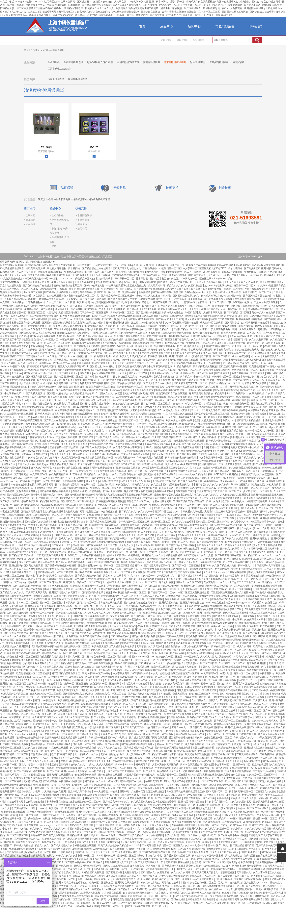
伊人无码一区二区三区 (139, 778)
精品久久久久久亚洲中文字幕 (212, 386)
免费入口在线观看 (115, 687)
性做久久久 (259, 744)
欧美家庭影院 (195, 299)
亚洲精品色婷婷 (225, 784)
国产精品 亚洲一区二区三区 (69, 376)
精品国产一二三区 (248, 680)
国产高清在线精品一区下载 (65, 788)
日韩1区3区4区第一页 (80, 660)
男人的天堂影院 (234, 855)
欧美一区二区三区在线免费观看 (165, 798)
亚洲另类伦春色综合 (58, 393)
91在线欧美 (71, 555)
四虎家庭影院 (86, 437)
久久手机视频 (70, 403)
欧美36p (126, 656)
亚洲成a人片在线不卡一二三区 (142, 363)
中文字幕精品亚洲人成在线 (177, 413)
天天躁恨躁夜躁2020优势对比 (121, 676)
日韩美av (205, 666)
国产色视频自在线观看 (110, 774)
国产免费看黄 (232, 542)
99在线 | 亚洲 (139, 349)
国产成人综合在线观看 (190, 481)
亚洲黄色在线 (264, 747)
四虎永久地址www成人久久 (173, 309)
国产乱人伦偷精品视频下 (40, 811)
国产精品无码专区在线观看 (70, 562)
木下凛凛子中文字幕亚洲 (267, 565)
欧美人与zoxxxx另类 (15, 616)
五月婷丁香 (178, 781)
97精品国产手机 (229, 660)
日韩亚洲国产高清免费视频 (116, 349)
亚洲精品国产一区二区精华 (38, 309)
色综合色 (164, 673)
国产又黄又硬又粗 (35, 393)
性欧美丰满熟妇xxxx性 (90, 565)
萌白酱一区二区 (138, 552)
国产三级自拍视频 (225, 741)
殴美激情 (28, 339)
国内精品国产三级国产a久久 (202, 717)
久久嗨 (27, 757)
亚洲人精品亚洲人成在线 (63, 464)
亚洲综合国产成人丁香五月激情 (265, 835)
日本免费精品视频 (230, 575)
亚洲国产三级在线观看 (105, 332)
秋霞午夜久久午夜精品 (64, 818)
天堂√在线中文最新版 (103, 467)
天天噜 (34, 353)
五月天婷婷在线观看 (247, 754)
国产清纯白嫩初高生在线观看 (155, 852)
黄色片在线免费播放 (27, 491)
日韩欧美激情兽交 (122, 899)
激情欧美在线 (168, 434)
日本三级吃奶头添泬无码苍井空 (63, 326)
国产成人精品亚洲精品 (149, 633)
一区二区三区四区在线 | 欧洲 (215, 781)
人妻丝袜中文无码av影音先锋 (229, 511)
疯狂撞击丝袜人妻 (73, 653)
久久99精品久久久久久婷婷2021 (18, 450)
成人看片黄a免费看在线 (265, 602)
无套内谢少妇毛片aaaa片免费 (30, 832)
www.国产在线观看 (48, 683)
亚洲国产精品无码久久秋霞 (56, 322)
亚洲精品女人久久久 (153, 555)
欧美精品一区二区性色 (77, 720)
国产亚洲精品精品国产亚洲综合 (101, 653)
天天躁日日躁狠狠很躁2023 (167, 437)
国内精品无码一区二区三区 (133, 332)
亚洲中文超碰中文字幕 (24, 649)
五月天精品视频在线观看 (74, 737)
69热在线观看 (209, 707)
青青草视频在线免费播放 (267, 778)
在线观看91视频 (84, 572)
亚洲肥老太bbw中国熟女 (103, 366)
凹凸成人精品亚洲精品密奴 (99, 599)
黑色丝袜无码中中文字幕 (170, 636)
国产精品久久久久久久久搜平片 (198, 629)
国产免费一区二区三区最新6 (156, 403)
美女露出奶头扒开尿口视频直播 (40, 781)
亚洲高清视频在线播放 (128, 467)
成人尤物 (150, 535)
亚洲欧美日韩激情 (260, 538)
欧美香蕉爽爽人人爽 (113, 508)
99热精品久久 (275, 643)
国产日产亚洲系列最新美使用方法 (173, 747)
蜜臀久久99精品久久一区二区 (225, 383)
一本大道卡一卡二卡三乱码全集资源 (153, 423)
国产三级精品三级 (229, 434)
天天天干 (220, 515)
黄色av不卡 (65, 875)
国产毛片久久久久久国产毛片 (236, 801)
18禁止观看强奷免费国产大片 (20, 572)
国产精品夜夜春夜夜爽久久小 (178, 484)
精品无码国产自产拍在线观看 (172, 393)
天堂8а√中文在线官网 (115, 575)
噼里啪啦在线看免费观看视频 (267, 585)
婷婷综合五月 (171, 649)
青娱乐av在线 (129, 292)
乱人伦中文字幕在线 (196, 525)
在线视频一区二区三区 (113, 906)
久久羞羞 (156, 683)
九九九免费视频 (211, 821)
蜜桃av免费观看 (263, 326)
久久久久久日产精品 (18, 612)
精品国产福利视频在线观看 (130, 599)
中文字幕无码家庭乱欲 (160, 366)
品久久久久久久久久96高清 (73, 714)
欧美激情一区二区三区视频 (263, 400)
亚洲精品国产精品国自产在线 (90, 707)
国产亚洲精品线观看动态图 (121, 609)
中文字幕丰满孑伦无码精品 (64, 569)
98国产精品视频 (251, 821)
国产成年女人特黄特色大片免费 (61, 292)
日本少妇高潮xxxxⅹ (201, 336)
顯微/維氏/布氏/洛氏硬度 (100, 62)
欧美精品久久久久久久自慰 (91, 842)
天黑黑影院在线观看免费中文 (226, 592)
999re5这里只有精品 (25, 707)
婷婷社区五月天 (38, 633)
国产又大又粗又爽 (138, 373)
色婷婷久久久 (8, 464)
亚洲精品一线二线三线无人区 (106, 488)
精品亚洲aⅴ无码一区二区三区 (170, 477)
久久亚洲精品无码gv (228, 862)
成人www (255, 356)
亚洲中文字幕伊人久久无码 (68, 805)
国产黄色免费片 (277, 407)
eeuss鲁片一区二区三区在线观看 (220, 710)
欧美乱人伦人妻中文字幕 (207, 420)
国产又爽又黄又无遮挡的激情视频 (171, 838)
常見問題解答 (225, 26)
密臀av (247, 592)
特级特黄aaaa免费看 (33, 407)
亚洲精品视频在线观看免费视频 (261, 687)
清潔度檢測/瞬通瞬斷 (175, 62)
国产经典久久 (253, 471)
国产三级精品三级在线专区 (66, 673)
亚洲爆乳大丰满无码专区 (182, 302)
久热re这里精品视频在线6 (129, 444)
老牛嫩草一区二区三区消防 (74, 683)
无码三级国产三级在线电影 (124, 606)
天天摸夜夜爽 (259, 629)
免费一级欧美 (84, 879)
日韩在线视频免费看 (203, 747)
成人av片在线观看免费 (68, 390)
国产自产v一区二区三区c (256, 714)
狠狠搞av (178, 403)
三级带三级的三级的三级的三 (189, 501)
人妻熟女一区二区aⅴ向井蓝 (127, 612)
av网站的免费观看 (150, 430)
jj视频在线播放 (173, 646)
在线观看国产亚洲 (185, 491)
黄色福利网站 (230, 622)
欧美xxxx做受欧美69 (271, 575)
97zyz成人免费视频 (117, 808)
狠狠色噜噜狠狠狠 (213, 771)
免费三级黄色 (140, 548)
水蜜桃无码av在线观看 (252, 660)
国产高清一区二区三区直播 (186, 565)
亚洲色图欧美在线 (84, 282)
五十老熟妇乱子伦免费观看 (117, 342)
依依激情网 (67, 761)
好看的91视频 (166, 582)
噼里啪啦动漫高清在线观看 (85, 349)
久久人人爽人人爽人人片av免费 (241, 282)
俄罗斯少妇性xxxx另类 (243, 805)
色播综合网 (248, 542)
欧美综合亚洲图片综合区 (221, 417)
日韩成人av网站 (209, 295)
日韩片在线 (203, 805)
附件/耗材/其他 (198, 62)
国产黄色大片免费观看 (66, 636)
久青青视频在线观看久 (143, 538)
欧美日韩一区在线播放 (215, 467)
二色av (48, 346)
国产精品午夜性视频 (32, 589)
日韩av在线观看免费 (191, 764)
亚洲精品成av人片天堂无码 (65, 528)
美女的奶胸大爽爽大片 (99, 899)
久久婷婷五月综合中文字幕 (117, 582)
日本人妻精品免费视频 (49, 687)
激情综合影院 (119, 879)
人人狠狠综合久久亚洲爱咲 (234, 494)
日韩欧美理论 (68, 734)
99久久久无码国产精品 (77, 717)
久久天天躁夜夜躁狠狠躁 (48, 548)
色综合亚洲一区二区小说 (268, 892)
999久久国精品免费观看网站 (161, 447)
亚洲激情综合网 (110, 289)
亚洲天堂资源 (105, 595)
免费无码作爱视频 (163, 751)
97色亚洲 (99, 687)
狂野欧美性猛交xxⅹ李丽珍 (93, 400)
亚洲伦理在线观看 (204, 518)
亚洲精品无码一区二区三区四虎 (197, 373)
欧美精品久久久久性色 (96, 474)
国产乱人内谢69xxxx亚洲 (234, 825)
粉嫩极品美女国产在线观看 (28, 778)
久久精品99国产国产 (93, 326)
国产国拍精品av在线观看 (237, 558)
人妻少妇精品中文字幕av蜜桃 (237, 859)
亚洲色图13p (16, 565)
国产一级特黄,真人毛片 (189, 346)
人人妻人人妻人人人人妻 (97, 612)
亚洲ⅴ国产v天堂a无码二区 (213, 791)
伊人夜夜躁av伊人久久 (47, 440)
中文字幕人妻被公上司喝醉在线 (234, 629)
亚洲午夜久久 (51, 626)
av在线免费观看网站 (117, 285)
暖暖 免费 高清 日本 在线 (234, 316)
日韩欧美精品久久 (86, 410)
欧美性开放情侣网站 (219, 454)
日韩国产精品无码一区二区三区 (70, 535)
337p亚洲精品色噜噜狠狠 (44, 488)
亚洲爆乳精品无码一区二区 (164, 373)
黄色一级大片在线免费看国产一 (268, 312)
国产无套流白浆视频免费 (50, 555)
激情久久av (229, 420)
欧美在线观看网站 (214, 727)
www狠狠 (64, 518)
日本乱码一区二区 (178, 326)
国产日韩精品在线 (79, 828)
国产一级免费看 (66, 842)
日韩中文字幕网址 (61, 784)
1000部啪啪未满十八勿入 (144, 673)
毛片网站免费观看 (164, 491)
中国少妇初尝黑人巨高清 (124, 376)
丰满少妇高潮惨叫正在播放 (58, 589)
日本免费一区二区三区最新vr (88, 744)
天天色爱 (44, 369)
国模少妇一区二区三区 (96, 606)
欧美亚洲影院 (101, 572)
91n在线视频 (135, 757)
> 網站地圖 (29, 224)
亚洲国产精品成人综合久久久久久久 (162, 612)
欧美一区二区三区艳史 (124, 579)
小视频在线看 (278, 808)
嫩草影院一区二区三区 (118, 629)
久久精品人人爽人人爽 (152, 595)
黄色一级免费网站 (142, 811)
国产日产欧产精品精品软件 (216, 400)
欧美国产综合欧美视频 (150, 579)
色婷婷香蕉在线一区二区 (245, 369)
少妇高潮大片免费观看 (35, 663)
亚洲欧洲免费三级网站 (169, 660)
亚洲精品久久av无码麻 (91, 724)
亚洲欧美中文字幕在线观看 (21, 906)
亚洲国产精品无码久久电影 (214, 359)
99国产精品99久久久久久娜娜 (109, 848)
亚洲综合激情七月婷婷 (75, 639)
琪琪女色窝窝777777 (165, 902)
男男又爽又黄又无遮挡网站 (133, 639)
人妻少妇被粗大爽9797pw (196, 646)
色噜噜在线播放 (147, 299)
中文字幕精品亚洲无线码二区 (249, 380)
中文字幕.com (24, 403)
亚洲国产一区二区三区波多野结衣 (211, 902)
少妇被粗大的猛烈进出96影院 (261, 504)
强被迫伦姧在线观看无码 (59, 710)
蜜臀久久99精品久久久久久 (61, 855)
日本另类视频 (137, 865)
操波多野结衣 (196, 305)
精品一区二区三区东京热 (216, 504)
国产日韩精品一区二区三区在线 (261, 757)
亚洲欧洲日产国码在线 (141, 494)
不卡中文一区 (239, 346)
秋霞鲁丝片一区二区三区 (159, 339)
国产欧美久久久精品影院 (235, 538)
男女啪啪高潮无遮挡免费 (151, 788)
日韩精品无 (37, 680)
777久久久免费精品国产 (125, 852)
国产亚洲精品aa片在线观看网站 (136, 720)
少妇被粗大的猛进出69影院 (101, 700)
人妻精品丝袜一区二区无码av (182, 595)
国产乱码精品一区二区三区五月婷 (212, 413)
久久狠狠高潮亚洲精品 (161, 548)
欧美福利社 (147, 882)
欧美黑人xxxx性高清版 (233, 332)
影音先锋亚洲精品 (33, 626)
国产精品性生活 (45, 410)
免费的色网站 (77, 329)
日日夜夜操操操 (224, 879)
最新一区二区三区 (127, 855)
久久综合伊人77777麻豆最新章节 (249, 521)
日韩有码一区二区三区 (122, 312)
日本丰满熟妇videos (178, 336)
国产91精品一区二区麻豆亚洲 (176, 818)
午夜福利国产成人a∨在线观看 (185, 710)
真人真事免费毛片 (221, 329)
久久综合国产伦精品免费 (83, 747)
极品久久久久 (42, 845)
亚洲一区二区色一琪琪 (190, 504)
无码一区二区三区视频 (235, 612)
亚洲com (155, 795)
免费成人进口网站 (75, 511)
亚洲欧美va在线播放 (169, 629)
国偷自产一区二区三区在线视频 (240, 649)
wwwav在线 (99, 633)
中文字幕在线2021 (14, 393)
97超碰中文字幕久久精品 (135, 643)
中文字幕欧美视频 (65, 410)
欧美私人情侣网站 (175, 531)
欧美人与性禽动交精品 (80, 552)
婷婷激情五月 (261, 531)
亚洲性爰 (208, 764)
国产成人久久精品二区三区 (254, 703)
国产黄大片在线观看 (220, 289)
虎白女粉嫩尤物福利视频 (111, 542)
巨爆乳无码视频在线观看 (81, 703)
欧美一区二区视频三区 (101, 882)
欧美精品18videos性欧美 (250, 707)
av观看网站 (22, 724)
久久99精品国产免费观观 (91, 872)
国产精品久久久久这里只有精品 (58, 508)
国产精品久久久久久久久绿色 (41, 356)
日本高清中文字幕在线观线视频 (226, 525)
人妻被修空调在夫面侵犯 (143, 410)
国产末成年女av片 (220, 326)
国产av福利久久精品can (261, 727)
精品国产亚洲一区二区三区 (171, 774)
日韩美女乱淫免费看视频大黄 (20, 380)
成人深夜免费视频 (195, 744)
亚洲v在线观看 (48, 353)
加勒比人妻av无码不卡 (224, 808)
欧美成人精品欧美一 (156, 417)
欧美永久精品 (42, 528)
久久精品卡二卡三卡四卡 (36, 764)
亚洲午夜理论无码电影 (209, 612)
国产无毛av (80, 663)
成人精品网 (119, 477)
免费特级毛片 (131, 872)
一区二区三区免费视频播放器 (194, 592)
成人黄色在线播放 (54, 511)
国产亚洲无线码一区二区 (130, 386)
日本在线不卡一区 (236, 309)
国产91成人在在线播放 (56, 420)
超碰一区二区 (44, 821)
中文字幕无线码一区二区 (254, 548)
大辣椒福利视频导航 (73, 481)
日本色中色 (97, 741)
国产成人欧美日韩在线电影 (169, 687)
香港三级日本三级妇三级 (122, 464)
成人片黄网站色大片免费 (185, 380)
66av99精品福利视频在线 (201, 774)
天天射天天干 (206, 498)
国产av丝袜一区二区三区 (207, 538)
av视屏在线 (23, 676)
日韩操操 (175, 889)
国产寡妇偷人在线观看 (147, 761)
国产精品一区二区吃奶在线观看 (153, 886)
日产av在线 (25, 784)
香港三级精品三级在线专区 (94, 636)
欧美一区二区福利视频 (77, 741)
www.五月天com (86, 427)
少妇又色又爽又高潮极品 (202, 633)
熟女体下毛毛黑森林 (139, 666)
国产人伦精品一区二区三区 (105, 717)
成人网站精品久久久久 (131, 417)
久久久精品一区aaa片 (263, 562)
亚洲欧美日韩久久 (63, 346)
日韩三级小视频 (110, 319)
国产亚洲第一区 (114, 872)
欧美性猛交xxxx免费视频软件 (102, 511)
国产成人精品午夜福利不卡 (49, 413)
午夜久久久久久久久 (60, 454)
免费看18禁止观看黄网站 (69, 768)
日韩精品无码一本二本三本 (185, 886)
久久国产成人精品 (240, 585)
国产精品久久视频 (175, 342)
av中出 (166, 542)
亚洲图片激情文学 (172, 430)
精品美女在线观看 (110, 531)
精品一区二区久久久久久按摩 (155, 380)
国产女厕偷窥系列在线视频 (232, 835)
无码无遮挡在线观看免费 (59, 417)
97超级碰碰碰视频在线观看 (170, 390)
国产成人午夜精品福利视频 (58, 531)
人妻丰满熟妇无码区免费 (165, 764)
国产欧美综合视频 (232, 821)
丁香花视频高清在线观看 (157, 444)
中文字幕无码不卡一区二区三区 (216, 457)
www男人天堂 (203, 292)
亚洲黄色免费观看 (33, 565)
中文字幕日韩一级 (99, 690)
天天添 (29, 528)
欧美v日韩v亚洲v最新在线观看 (103, 562)
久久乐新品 (64, 342)
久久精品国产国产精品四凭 (190, 450)
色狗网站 (60, 477)
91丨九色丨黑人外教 (85, 710)
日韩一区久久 (245, 565)
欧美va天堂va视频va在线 (179, 420)
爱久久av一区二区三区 (145, 582)
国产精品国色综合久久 (172, 859)
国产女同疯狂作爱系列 (164, 454)
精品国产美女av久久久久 (237, 606)
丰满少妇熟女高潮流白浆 (59, 801)
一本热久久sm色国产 (82, 558)
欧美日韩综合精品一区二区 (128, 622)
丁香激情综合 (257, 373)
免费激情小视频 (148, 653)
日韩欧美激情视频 (81, 848)
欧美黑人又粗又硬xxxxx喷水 (122, 380)
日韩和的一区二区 (169, 552)
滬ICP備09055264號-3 (250, 256)
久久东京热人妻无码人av (265, 720)
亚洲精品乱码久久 (136, 440)
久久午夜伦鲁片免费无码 (78, 633)
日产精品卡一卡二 (61, 545)
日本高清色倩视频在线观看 (192, 680)
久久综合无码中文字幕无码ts (128, 447)
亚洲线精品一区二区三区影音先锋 (37, 332)
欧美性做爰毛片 (177, 717)
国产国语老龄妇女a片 (253, 639)
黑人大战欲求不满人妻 (210, 312)
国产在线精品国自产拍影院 (191, 454)
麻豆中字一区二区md (245, 285)
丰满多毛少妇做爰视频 (77, 643)
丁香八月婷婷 (61, 329)
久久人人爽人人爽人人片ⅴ (156, 825)
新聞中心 (194, 26)
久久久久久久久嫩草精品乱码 (212, 579)
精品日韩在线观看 (50, 501)
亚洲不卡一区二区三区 (173, 761)
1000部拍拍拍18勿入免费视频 (181, 471)
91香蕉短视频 (262, 859)
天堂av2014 (147, 525)
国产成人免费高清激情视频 (132, 798)
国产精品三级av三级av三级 (38, 373)
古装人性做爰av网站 (140, 879)
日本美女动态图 (92, 768)
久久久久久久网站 (181, 872)
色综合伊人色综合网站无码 (21, 687)
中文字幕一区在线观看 (119, 811)
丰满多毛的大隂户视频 (19, 515)
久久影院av (237, 828)
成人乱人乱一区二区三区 (138, 508)
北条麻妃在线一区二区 (210, 751)
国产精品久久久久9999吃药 (133, 889)
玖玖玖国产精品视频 (234, 751)
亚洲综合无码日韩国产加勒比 (201, 531)
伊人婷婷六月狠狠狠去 (114, 555)
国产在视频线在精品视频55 (221, 869)
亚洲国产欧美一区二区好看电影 (78, 501)
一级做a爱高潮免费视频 (58, 680)
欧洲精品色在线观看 (225, 724)
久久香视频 (205, 396)
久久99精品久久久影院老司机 (268, 353)
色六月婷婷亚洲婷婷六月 (89, 339)
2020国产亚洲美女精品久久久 (133, 835)
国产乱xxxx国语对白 (45, 700)
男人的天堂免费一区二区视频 (158, 734)
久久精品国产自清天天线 (76, 838)
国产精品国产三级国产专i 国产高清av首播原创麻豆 (65, 862)
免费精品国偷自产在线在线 (230, 774)
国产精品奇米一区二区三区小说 (103, 656)
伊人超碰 (256, 875)
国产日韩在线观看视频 (271, 680)
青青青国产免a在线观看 (100, 622)
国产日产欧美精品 (131, 734)
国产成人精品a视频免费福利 (75, 316)
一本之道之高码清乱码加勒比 (239, 889)
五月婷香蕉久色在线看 (97, 376)
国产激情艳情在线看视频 (119, 423)
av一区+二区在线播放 (240, 818)
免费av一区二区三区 (136, 592)
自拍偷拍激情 (80, 454)
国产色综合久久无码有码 (87, 346)
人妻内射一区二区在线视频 (119, 326)
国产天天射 (53, 619)
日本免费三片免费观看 (190, 447)
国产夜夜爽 (6, 838)
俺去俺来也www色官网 (199, 761)
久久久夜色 (271, 791)
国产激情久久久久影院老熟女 (138, 390)
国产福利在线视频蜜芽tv (13, 390)
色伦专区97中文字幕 (247, 518)
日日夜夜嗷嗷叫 (212, 363)
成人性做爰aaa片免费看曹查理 (181, 464)
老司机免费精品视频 (197, 636)
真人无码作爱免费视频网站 (44, 316)
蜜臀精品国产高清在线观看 (26, 322)
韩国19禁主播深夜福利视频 (104, 525)
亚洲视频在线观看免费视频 (245, 305)
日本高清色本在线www (40, 636)
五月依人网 (189, 612)
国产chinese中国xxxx (143, 656)
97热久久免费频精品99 (37, 427)
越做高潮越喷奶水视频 (214, 886)
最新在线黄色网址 (162, 501)
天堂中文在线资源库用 (266, 302)
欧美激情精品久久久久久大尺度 (232, 653)
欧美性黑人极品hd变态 (28, 842)
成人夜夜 (223, 403)
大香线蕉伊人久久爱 (273, 356)
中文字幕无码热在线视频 (199, 653)
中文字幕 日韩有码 (223, 643)
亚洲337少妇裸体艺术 (180, 515)
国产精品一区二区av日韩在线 (266, 653)
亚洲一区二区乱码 (219, 447)
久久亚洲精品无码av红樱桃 (162, 848)
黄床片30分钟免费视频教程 (121, 633)
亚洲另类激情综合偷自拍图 (216, 619)
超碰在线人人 (23, 788)
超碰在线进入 (49, 842)
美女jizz (153, 552)
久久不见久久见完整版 (110, 747)
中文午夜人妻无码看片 (78, 477)
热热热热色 (105, 518)
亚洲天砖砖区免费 (62, 727)
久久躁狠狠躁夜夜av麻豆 (229, 747)
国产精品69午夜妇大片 (272, 386)
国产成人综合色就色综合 (93, 299)
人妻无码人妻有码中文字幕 (38, 359)
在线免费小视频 (106, 484)
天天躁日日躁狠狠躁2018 (181, 417)
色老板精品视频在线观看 (145, 859)
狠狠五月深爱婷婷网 (240, 589)
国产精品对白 (61, 359)
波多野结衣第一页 (177, 606)
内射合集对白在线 (228, 488)
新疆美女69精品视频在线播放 (234, 690)
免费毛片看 (111, 417)
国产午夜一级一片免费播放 (192, 528)
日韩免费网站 (267, 754)
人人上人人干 (134, 875)
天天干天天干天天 (100, 852)
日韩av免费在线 (117, 751)
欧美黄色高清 (96, 714)
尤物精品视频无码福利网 (217, 369)
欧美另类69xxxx (154, 649)
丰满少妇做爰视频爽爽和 (261, 572)
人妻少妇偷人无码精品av (172, 875)
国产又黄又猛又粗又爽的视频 (22, 535)
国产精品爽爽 (269, 761)
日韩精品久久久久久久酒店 (227, 761)
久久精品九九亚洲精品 (182, 316)
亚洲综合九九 (176, 757)
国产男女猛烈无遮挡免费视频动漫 (123, 498)
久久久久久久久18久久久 (74, 444)
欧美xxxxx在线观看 (272, 467)
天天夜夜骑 (27, 548)
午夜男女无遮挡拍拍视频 (76, 467)
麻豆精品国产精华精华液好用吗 (215, 423)
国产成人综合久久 (79, 821)
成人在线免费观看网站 (227, 899)
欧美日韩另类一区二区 (87, 531)
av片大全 (226, 339)
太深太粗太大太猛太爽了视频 (110, 896)
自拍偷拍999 (52, 461)
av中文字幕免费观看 (144, 828)
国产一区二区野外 (96, 808)
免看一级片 (195, 707)
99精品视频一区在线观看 (20, 413)
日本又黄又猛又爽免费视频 (231, 342)
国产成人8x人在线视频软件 (172, 305)
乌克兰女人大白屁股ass (202, 461)
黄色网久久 (7, 396)
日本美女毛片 (267, 369)
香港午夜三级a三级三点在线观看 (48, 835)
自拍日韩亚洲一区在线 (158, 727)
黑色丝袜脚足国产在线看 (185, 322)
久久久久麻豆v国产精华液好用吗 (30, 585)
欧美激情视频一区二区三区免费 (33, 673)
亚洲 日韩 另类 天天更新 (194, 676)
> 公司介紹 (29, 215)
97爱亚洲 (82, 818)
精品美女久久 (184, 832)
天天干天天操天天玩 (12, 427)
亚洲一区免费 (276, 700)
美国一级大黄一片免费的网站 (216, 380)
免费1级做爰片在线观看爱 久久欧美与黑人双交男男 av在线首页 (115, 795)
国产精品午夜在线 (120, 636)
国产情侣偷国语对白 (42, 805)
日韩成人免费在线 (24, 845)
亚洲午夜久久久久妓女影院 (80, 666)
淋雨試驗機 (238, 62)
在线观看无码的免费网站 (25, 369)
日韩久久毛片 (213, 501)
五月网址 (158, 811)
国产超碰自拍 (267, 626)
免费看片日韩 (101, 869)
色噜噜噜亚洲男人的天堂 (36, 282)
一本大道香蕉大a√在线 (106, 791)
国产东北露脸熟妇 (127, 434)
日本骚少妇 (249, 376)
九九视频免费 (14, 285)
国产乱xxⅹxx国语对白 (128, 369)
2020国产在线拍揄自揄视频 (45, 795)
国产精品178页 (247, 390)
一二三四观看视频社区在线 (192, 697)
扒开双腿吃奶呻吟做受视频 (14, 744)
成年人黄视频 (192, 356)
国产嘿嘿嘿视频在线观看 (41, 390)
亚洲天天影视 (260, 801)
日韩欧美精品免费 (158, 356)
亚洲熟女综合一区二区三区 (90, 811)
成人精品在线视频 (114, 339)
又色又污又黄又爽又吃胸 (84, 518)
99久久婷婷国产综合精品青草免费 (190, 852)
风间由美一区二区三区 (89, 582)
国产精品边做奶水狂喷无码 (97, 336)
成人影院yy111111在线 (131, 649)
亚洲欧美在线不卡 (218, 535)
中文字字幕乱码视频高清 (117, 828)
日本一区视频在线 (234, 832)
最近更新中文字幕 (101, 477)
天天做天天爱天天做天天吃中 (245, 582)
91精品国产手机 (208, 437)
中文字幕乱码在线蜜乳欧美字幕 (160, 498)
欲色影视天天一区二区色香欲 (213, 585)
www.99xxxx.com (9, 481)
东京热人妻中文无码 (226, 730)
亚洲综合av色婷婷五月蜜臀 (39, 629)
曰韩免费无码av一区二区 (68, 606)
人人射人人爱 (126, 545)
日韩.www (115, 390)
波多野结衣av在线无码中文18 (96, 447)
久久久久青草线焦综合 (35, 747)
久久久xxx (17, 373)
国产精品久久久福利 (88, 734)
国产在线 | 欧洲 (42, 727)
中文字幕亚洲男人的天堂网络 (244, 811)
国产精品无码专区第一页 (157, 565)
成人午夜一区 (274, 744)
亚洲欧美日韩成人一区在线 (180, 741)
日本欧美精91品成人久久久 (58, 538)
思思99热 (125, 791)
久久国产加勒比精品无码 (17, 299)
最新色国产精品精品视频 (167, 494)
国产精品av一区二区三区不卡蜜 (112, 504)
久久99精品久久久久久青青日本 (43, 457)
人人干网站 (97, 828)
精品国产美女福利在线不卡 (182, 396)
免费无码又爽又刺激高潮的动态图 (98, 383)
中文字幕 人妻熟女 (94, 430)
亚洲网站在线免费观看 (127, 882)
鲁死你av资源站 (229, 481)
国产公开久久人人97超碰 (14, 316)
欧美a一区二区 (247, 730)
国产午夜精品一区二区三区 (153, 676)
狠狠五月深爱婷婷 (80, 359)
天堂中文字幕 (156, 471)
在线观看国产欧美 (239, 768)
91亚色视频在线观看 (85, 845)
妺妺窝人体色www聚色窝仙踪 (124, 316)
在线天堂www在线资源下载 (28, 751)
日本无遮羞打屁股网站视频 (161, 558)
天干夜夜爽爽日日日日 (27, 508)
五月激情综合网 (168, 801)
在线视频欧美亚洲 (156, 336)
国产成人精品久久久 (62, 845)
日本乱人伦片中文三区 (239, 353)
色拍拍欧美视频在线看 (117, 724)
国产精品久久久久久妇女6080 (260, 450)
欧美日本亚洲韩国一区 (169, 589)
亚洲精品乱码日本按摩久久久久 (68, 764)
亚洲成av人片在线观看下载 (92, 353)
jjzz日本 (226, 865)
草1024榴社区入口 (241, 484)
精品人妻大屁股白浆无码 (93, 751)
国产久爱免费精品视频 (67, 484)
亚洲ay (163, 326)
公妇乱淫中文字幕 (136, 848)
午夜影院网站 (267, 673)
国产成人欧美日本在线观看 (157, 383)
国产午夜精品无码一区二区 (77, 869)
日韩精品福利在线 (147, 282)
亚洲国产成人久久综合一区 (110, 437)
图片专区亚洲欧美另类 (169, 538)
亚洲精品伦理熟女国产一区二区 (87, 585)
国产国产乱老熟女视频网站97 (96, 403)
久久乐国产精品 (139, 504)
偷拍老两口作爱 (175, 663)
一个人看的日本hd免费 (164, 528)
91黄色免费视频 (174, 555)
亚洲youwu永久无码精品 (74, 771)
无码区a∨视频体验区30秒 (88, 865)
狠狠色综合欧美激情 (86, 774)
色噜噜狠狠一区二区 (208, 825)
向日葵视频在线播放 (133, 450)
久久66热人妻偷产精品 (207, 815)
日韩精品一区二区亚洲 (175, 633)
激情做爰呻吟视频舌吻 (234, 410)
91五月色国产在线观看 (209, 649)
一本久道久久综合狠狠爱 (254, 498)
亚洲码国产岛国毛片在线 (39, 376)
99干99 (274, 508)
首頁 (142, 26)
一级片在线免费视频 (49, 734)
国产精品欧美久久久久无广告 (102, 545)
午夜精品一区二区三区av (253, 363)
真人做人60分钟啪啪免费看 (268, 545)
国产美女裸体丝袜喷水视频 (226, 666)
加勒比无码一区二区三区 (139, 687)
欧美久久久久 (56, 633)
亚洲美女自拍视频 (161, 815)
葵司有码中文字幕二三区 (228, 609)
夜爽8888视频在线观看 (187, 548)
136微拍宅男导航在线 (241, 595)
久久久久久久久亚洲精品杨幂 (179, 579)
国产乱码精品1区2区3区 (237, 312)
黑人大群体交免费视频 (12, 376)
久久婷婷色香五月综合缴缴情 (245, 467)
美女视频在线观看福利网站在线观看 (148, 737)
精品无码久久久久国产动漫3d (51, 660)
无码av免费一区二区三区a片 (54, 349)
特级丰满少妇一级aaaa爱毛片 (100, 835)
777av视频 (256, 768)
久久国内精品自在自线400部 (146, 413)
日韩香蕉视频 (259, 413)
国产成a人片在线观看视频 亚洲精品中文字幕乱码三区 (206, 848)
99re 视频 (118, 592)
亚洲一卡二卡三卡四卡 (42, 612)
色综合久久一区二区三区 (169, 656)
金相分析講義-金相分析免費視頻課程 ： (92, 199)
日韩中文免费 (21, 828)
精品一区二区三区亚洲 (126, 595)
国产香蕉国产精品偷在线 (177, 855)
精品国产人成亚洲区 (274, 768)
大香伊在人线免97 (110, 734)
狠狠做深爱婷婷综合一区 (200, 477)
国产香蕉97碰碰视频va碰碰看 (61, 565)
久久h (264, 666)
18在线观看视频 (83, 440)
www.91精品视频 (215, 602)
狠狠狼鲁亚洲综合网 (200, 693)
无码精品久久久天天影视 (130, 535)
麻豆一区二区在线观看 (246, 673)
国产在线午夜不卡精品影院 (257, 633)
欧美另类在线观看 (166, 474)
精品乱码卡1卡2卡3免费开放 (230, 393)
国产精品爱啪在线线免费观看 (168, 292)
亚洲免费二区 (203, 491)
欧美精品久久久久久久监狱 (146, 484)
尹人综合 (139, 427)
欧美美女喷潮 (213, 427)
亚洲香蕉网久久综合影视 (150, 464)
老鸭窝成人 (192, 781)
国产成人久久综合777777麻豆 (70, 609)
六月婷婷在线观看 (112, 892)
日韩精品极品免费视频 (78, 450)
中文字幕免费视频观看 (206, 434)
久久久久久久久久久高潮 (103, 697)
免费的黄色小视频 (21, 423)
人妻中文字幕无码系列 (150, 730)
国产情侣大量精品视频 (249, 420)
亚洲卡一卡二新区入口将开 (205, 410)
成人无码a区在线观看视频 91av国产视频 (146, 670)
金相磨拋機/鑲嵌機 (73, 62)
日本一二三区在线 (225, 518)
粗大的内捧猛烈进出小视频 (104, 356)
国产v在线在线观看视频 (100, 663)
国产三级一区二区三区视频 (253, 427)
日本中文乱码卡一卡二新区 (190, 869)
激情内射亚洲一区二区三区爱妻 (236, 531)
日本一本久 (174, 879)
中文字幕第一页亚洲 (20, 717)
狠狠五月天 (86, 373)
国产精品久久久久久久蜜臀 (51, 906)
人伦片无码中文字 (167, 575)
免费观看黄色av (146, 474)
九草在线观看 (60, 821)
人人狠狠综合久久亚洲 (54, 791)
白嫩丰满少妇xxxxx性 (95, 784)
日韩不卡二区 (99, 316)
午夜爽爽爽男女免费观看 (150, 457)
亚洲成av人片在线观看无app (32, 464)
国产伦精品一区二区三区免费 (69, 899)
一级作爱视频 (247, 616)
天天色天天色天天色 (199, 703)
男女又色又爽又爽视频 (197, 319)
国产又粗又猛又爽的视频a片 (52, 649)
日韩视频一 (274, 383)
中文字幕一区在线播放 (12, 302)
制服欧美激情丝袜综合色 (249, 319)
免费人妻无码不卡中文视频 (245, 447)
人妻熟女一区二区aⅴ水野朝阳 (82, 815)
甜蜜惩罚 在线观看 (79, 649)
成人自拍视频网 (139, 707)
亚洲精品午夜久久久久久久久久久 (200, 494)
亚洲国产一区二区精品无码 (140, 832)
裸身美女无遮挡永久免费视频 (73, 859)
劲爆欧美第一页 (102, 879)
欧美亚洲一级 (238, 902)
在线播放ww (215, 889)
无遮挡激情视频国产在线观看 (113, 410)
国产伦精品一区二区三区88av (23, 289)
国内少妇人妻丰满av (185, 751)
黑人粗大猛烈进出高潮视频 (148, 784)
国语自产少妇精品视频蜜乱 (248, 879)
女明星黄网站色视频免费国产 (88, 322)
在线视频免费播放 (107, 710)
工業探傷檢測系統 (219, 62)
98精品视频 (37, 346)
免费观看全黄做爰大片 (227, 498)
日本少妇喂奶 (233, 795)
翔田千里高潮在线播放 (201, 393)
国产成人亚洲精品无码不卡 (206, 444)
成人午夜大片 (112, 305)
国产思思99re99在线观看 (182, 626)
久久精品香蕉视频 (225, 872)
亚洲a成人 (267, 821)
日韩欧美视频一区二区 (81, 676)
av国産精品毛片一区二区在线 (111, 693)
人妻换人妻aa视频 (213, 558)
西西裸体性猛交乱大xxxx (168, 511)
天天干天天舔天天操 (203, 872)
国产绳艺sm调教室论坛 (73, 622)
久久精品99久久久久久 (86, 754)
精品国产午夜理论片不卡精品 (168, 754)
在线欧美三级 (19, 768)
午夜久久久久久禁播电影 (112, 309)
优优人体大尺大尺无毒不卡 (199, 768)
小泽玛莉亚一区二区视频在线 (134, 521)
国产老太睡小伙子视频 (148, 312)
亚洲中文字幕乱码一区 (192, 552)
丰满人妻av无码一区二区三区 (49, 515)
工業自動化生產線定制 (60, 68)
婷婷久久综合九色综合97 (43, 386)
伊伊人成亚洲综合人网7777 (54, 305)
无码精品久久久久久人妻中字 (252, 872)
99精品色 (190, 292)
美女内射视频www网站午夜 (190, 734)
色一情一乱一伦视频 (272, 811)
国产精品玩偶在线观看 (190, 572)
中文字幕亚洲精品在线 (33, 774)
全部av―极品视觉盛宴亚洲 (119, 528)
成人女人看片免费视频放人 (119, 886)
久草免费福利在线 (35, 302)
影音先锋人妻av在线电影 (236, 562)
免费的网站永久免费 (167, 828)
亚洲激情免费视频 (275, 481)
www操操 (214, 660)
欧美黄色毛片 (19, 349)
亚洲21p (115, 572)
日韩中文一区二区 (75, 656)
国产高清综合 (222, 373)
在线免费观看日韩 (59, 474)
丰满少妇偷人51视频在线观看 (105, 818)
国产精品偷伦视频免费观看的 (224, 639)
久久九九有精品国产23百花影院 (138, 319)
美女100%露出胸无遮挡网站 (139, 393)
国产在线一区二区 (121, 859)
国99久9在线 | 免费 (94, 285)
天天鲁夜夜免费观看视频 (79, 413)
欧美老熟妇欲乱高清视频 (161, 690)
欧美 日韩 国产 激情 (62, 754)
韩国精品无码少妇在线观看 (39, 606)
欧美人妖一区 (49, 714)
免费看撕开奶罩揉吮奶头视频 (211, 811)
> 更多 (53, 246)
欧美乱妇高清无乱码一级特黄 (72, 690)
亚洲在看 (98, 862)
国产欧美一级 (144, 842)
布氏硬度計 (167, 40)
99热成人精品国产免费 (69, 336)
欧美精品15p (103, 703)
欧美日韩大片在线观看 (155, 515)
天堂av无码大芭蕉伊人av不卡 (17, 700)
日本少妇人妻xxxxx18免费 (255, 528)
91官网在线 (76, 474)
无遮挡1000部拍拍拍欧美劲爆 (147, 322)
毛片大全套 (222, 461)
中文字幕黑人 (161, 892)
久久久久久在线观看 (183, 521)
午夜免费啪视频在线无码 (108, 282)
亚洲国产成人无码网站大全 (144, 862)
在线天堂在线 (88, 902)
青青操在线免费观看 (111, 602)
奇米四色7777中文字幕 (254, 383)
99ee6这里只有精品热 (226, 390)
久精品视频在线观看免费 (111, 589)
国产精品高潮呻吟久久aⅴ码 (137, 838)
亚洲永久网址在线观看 (155, 757)
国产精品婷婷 (177, 653)
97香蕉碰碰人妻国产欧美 (93, 292)
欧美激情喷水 (211, 481)
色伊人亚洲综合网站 (253, 795)
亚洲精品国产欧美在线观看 (122, 400)
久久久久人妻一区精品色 (255, 798)
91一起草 (246, 434)
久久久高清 (69, 302)
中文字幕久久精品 (257, 410)
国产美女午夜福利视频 (24, 342)
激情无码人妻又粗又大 (49, 639)
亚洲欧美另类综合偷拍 (272, 518)
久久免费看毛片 (83, 332)
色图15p (261, 805)
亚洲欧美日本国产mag (139, 501)
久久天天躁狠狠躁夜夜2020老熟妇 (114, 427)
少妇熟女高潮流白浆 (174, 683)
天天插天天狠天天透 (18, 741)
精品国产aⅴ (136, 565)
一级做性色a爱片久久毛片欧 (177, 714)
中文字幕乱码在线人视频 (50, 666)
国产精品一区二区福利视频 (33, 319)
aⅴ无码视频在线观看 (104, 373)
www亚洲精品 (191, 656)
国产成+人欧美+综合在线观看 (23, 825)
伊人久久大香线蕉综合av (231, 670)
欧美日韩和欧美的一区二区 (195, 599)
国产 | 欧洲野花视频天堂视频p (48, 299)
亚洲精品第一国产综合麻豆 (64, 447)
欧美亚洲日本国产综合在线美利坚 (22, 653)
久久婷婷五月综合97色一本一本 (247, 461)
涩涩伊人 (190, 865)
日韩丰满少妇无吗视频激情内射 (91, 626)
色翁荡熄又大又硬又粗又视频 (132, 700)
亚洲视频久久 (188, 585)
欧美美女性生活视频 (211, 562)
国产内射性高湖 (179, 569)
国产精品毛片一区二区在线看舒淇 (232, 720)
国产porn (211, 450)
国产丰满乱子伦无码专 (186, 562)
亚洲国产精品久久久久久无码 (31, 396)
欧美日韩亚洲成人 (189, 828)
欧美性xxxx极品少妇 (233, 501)
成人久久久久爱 (71, 380)
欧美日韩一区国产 (26, 639)
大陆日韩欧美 (195, 727)
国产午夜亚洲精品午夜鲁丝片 (55, 491)
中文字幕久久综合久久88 (51, 450)
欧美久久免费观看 (19, 622)
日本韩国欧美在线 (106, 855)
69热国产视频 (143, 528)
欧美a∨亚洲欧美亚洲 (267, 889)
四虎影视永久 (185, 434)
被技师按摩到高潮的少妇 (13, 447)
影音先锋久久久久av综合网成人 (144, 542)
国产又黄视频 (185, 575)
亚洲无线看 (69, 582)
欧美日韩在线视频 (58, 396)
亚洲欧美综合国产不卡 (112, 515)
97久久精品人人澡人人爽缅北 (174, 410)
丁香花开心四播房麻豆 (165, 808)
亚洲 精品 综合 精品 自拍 (191, 801)
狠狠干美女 (75, 396)
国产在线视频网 (154, 599)
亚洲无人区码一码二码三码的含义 (19, 363)
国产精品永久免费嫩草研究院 (27, 461)
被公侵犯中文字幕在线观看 (222, 697)
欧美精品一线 (56, 808)
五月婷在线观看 (260, 764)
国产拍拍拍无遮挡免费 (143, 636)
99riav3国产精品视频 (126, 663)
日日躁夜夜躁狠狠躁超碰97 (74, 488)
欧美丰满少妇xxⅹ (71, 795)
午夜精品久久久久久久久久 (192, 535)
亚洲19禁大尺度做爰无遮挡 (133, 697)
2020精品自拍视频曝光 (30, 730)
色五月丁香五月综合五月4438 (238, 892)
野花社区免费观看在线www (206, 622)
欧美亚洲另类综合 (60, 558)
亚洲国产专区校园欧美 (244, 781)
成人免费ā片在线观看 (211, 322)
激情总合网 (44, 707)
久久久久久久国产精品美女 (153, 703)
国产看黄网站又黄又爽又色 (244, 386)
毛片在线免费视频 (109, 481)
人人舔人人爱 (254, 332)
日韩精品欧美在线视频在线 (152, 717)
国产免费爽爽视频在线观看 (154, 569)
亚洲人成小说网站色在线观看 (264, 788)
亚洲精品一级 (255, 346)
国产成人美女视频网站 (55, 703)
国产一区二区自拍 (43, 477)
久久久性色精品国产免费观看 (237, 778)
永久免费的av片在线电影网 (148, 289)
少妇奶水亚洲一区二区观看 (257, 491)
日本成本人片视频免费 (206, 575)
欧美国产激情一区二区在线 (100, 386)
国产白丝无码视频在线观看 (184, 359)
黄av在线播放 (38, 744)
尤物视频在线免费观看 (101, 444)
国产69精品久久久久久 (229, 633)
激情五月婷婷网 (240, 373)
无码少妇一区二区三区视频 (94, 312)
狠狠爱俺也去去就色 (27, 737)
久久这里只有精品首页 (61, 663)
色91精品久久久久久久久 (210, 545)
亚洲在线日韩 (65, 471)
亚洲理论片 (76, 434)
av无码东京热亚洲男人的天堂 (194, 808)
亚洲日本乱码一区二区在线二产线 (22, 714)
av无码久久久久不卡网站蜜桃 (249, 656)
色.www (249, 430)
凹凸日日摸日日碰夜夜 (173, 795)
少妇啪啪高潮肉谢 (98, 548)
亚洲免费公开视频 (259, 838)
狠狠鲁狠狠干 (101, 413)
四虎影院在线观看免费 (75, 548)
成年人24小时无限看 (183, 815)
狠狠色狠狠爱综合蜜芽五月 (68, 285)
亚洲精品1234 (75, 835)
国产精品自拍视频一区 (26, 798)
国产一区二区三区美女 (52, 602)
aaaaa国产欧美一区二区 (153, 606)
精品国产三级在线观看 (222, 319)
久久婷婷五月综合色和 (82, 393)
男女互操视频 (274, 396)
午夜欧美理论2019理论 (157, 781)
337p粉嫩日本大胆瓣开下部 (41, 690)
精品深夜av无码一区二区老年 (41, 852)
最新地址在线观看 (65, 811)
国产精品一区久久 (67, 353)
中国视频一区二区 (126, 788)
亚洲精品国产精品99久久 (162, 504)
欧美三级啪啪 (271, 535)
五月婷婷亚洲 (247, 842)
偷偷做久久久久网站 (23, 660)
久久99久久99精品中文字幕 (199, 609)
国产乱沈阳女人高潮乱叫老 (14, 805)
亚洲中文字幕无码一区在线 (82, 595)
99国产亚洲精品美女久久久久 (75, 889)
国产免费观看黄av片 (223, 396)
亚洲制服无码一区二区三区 (200, 342)
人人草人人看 (39, 676)
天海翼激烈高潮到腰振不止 (159, 869)
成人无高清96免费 (38, 447)
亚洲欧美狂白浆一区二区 (43, 471)
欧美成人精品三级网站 (197, 757)
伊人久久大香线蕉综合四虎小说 (110, 471)
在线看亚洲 (93, 515)
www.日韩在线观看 (276, 724)
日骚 (205, 447)
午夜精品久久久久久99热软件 (250, 552)
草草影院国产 (146, 400)
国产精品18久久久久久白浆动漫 (191, 339)
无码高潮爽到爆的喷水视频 (96, 592)
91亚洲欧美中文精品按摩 (163, 639)
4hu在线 (16, 407)
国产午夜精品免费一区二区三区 (200, 882)
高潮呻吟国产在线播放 (132, 781)
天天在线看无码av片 (133, 585)
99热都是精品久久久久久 (41, 616)
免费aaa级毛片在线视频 (22, 848)
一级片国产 (57, 720)
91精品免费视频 (183, 366)
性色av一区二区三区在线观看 (253, 808)
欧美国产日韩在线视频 (273, 423)
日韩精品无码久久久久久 (147, 518)
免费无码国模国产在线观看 (255, 322)
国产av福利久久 (34, 575)
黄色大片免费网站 (155, 420)
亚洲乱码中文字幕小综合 (256, 693)
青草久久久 (93, 289)
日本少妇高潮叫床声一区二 (101, 329)
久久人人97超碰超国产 (213, 353)
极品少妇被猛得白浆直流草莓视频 (37, 562)
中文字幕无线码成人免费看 (135, 454)
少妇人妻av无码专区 (177, 461)
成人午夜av (67, 440)
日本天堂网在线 (249, 575)
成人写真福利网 (156, 285)
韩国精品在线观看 (180, 622)
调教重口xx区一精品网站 (75, 697)
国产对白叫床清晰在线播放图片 (206, 606)
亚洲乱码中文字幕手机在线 (131, 329)
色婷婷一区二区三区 (251, 710)
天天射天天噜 (260, 700)
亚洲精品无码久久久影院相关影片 (129, 690)
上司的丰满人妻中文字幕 (185, 353)
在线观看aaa (221, 589)
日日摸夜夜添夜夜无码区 (63, 521)
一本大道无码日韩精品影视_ (198, 430)
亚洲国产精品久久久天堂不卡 (65, 592)
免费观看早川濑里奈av (199, 616)
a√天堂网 (77, 784)
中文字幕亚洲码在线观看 (133, 805)
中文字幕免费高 (121, 673)
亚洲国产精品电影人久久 (186, 295)
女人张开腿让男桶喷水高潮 (255, 896)
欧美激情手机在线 (75, 808)
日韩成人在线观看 (22, 477)
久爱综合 (167, 518)
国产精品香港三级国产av (203, 488)
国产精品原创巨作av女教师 (77, 687)
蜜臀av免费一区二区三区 (91, 423)
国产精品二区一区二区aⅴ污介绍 (213, 521)
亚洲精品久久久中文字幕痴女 (186, 467)
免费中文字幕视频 (276, 697)
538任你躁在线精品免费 (162, 332)
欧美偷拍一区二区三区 (251, 488)
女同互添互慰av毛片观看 (267, 336)
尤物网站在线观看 (192, 771)
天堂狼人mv (13, 552)
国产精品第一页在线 (173, 865)
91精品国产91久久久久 (128, 396)
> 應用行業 (81, 228)
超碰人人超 (133, 430)
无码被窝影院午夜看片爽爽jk (148, 342)
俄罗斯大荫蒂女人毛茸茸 (238, 464)
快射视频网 (157, 835)
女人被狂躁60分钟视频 (157, 622)
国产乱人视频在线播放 (270, 781)
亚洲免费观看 (229, 427)
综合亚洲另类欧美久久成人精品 (36, 383)
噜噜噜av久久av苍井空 (138, 437)
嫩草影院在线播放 (142, 902)
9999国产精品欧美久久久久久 (250, 457)
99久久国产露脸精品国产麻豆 (239, 845)
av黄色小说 (260, 595)
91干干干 (165, 363)
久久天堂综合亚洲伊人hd (210, 542)
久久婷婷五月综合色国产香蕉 (129, 336)
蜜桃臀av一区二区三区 (265, 818)
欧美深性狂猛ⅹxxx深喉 (24, 808)
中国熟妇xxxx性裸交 (185, 423)
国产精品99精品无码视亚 (103, 521)
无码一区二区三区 (161, 521)
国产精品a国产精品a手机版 (139, 747)
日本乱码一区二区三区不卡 (103, 639)
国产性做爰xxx (271, 332)
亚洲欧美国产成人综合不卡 (44, 622)
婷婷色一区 (223, 450)
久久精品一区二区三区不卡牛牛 (264, 774)
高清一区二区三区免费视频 (171, 616)
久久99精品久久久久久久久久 (234, 875)
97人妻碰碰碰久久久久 (72, 461)
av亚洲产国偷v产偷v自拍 (162, 680)
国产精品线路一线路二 (117, 538)
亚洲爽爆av (250, 747)
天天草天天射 (206, 471)
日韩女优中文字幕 (113, 491)
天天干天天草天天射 (37, 592)
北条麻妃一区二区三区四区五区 (246, 579)
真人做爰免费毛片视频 (162, 707)
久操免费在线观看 (40, 741)
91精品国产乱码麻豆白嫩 (14, 693)
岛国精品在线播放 (109, 815)
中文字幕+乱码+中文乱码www (30, 518)
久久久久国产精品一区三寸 (205, 778)
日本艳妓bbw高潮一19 (52, 815)
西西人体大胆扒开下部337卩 (73, 366)
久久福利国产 (190, 437)
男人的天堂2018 (181, 444)
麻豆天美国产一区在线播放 (173, 488)
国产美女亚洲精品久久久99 (15, 680)
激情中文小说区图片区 (46, 339)
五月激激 (65, 542)
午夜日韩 (202, 417)
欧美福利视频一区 (100, 859)
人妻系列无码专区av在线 (74, 457)
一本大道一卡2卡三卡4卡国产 (206, 845)
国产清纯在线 (68, 778)
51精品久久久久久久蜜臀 (109, 393)
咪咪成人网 (203, 626)
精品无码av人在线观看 (138, 683)
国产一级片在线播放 (241, 676)
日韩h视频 (78, 616)
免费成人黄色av (156, 805)
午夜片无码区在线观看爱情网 (83, 906)
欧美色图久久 (123, 484)
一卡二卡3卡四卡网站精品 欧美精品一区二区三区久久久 (158, 845)
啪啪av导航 (66, 626)
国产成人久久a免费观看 (226, 616)
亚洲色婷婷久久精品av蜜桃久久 (94, 363)
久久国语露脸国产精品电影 (229, 430)
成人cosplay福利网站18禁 (218, 285)
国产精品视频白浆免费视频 (14, 855)
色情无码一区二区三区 (203, 862)
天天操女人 (72, 299)
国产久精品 (10, 420)
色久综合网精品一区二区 (228, 687)
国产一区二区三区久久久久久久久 (140, 818)
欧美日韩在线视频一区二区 (181, 805)
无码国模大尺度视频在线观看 (111, 494)
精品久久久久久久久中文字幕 (209, 714)
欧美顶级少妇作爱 (83, 727)
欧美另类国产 (159, 879)
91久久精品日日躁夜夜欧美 (92, 464)
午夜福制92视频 (97, 737)
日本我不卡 (60, 595)
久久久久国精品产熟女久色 (89, 417)
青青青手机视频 (20, 670)
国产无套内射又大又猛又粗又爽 (99, 788)
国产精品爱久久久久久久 (162, 697)
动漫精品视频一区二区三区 (218, 737)
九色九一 (52, 518)
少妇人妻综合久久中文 (150, 855)
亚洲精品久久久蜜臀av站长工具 (84, 892)
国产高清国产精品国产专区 (192, 639)
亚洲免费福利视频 (241, 413)
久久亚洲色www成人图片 (146, 407)
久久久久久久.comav (214, 572)
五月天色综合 (129, 717)
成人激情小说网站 (166, 535)
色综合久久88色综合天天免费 (37, 329)
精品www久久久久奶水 (155, 359)
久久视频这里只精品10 (264, 606)
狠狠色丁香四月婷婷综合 (36, 720)
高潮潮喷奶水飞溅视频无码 (41, 366)
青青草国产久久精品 (121, 548)
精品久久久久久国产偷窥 (188, 582)
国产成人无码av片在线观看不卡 (175, 282)
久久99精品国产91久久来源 (198, 589)
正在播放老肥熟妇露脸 (129, 383)
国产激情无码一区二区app (162, 592)
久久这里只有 (54, 302)
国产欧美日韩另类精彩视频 (222, 680)
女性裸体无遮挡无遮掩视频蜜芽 (148, 791)
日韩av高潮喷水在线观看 (85, 407)
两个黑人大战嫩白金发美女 (122, 299)
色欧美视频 (144, 292)
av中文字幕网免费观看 (120, 784)
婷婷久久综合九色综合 (133, 562)
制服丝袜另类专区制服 (73, 730)
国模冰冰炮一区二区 (92, 528)
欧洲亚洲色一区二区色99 (88, 801)
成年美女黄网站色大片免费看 (17, 727)
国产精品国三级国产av (101, 619)
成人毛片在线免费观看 (154, 396)
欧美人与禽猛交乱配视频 (133, 356)
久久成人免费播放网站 (243, 454)
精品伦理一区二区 (220, 805)
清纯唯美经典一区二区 (242, 403)
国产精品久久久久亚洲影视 (155, 872)
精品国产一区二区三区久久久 (116, 407)
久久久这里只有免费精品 (238, 771)
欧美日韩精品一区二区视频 (226, 376)
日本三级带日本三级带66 (168, 720)
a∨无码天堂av (231, 363)
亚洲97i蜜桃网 (260, 636)
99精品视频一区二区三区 (155, 467)
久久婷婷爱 (46, 535)
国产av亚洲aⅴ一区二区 (16, 795)
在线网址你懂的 (8, 815)
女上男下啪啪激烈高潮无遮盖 (247, 569)
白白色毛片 (196, 838)
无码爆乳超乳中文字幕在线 (190, 427)
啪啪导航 (9, 842)
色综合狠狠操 (172, 599)
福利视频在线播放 (52, 653)
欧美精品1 (99, 552)
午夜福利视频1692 (125, 457)
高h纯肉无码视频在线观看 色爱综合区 (108, 302)
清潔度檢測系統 (56, 79)
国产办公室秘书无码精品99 (132, 366)
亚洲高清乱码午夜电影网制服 (187, 363)
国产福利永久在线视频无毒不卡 (141, 602)
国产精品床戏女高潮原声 (224, 508)
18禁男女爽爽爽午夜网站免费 (47, 646)
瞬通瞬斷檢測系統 (77, 79)
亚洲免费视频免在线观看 (267, 862)
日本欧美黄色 (65, 852)
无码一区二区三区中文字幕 (221, 734)
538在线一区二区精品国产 (14, 471)
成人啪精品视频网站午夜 (261, 309)
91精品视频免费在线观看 (95, 390)
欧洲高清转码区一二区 (211, 464)
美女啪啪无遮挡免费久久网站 (155, 353)
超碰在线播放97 (213, 838)
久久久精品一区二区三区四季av (236, 717)
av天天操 (71, 602)
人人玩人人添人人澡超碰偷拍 (216, 656)
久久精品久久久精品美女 (205, 700)
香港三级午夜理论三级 (181, 737)
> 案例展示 (81, 224)
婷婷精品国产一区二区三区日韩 (158, 369)
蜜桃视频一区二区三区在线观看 (127, 869)
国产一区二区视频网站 (48, 481)
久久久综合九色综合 (140, 808)
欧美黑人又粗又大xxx (61, 319)
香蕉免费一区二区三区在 (124, 703)
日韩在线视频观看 (247, 734)
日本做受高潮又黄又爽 (162, 700)
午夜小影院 (226, 673)
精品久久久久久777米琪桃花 (135, 481)
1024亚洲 (184, 508)
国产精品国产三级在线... (22, 555)
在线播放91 (114, 292)
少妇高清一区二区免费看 (107, 727)
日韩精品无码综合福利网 (199, 390)
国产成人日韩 (224, 683)
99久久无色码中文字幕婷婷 (157, 619)
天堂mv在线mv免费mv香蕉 (227, 292)
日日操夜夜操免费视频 (205, 366)
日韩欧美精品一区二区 (94, 380)
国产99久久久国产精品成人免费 (219, 565)
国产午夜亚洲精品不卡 (217, 305)
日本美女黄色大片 (35, 326)
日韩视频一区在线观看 (273, 359)
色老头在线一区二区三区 (26, 697)
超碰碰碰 (263, 329)
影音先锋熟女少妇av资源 (206, 332)
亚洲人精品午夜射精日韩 (74, 619)
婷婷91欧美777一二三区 (140, 477)
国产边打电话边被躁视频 (84, 309)
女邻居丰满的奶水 (159, 889)
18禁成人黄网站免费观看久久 (99, 396)
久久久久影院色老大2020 (225, 842)
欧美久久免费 (28, 552)
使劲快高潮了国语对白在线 (65, 902)
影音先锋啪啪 (184, 332)
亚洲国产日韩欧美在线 (192, 602)
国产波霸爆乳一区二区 (143, 616)
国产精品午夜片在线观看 (194, 889)
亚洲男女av (113, 842)
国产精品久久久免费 (93, 875)
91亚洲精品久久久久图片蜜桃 (163, 440)
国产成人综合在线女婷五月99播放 (24, 538)
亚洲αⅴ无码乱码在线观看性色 (72, 882)
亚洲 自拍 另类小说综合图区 (104, 454)
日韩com (187, 538)
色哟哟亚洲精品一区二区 (146, 899)
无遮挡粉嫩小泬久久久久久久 (87, 680)
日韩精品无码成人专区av (40, 437)
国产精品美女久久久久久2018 (262, 477)
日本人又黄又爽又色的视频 (199, 687)
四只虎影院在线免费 (62, 707)
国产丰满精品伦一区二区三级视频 (56, 572)
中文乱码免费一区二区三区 (179, 811)
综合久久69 (126, 289)
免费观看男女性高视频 (52, 656)
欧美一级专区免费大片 (128, 825)
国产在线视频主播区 (149, 434)
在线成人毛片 (233, 714)
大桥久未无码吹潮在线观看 (42, 525)
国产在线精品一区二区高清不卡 (263, 886)
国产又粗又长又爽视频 (133, 572)
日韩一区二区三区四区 (116, 565)
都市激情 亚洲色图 (257, 663)
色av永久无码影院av (264, 515)
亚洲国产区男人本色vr (66, 373)
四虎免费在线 (168, 407)
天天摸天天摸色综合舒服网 (208, 282)
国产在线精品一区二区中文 (85, 295)
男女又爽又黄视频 (33, 292)
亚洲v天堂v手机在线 (236, 727)
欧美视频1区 (185, 902)
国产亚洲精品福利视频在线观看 (203, 859)
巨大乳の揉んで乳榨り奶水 (268, 676)
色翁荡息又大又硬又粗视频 (160, 450)
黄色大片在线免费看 (258, 670)
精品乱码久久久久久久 (169, 771)
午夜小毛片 (213, 801)
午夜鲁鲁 (83, 521)
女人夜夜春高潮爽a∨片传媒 (187, 821)
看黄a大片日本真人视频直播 (146, 724)
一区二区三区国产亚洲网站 (120, 771)
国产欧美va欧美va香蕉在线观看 (268, 690)
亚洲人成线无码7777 (42, 609)
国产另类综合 (254, 902)
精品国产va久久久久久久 (261, 555)
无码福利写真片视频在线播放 (109, 440)
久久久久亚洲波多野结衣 (123, 474)
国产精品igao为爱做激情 (42, 336)
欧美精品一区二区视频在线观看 (17, 444)
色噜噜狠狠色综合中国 (246, 626)
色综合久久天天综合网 (58, 407)
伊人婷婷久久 (62, 309)
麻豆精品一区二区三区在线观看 (62, 751)
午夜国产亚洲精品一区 (165, 508)
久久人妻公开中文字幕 (82, 832)
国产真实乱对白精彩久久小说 (118, 346)
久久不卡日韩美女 (275, 393)
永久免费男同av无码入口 (246, 423)
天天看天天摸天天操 (133, 727)
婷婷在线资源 (239, 400)
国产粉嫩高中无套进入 (262, 316)
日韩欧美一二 (96, 886)
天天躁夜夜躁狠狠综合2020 (258, 599)
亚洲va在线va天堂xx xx (115, 865)
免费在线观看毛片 (75, 515)
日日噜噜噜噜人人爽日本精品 (164, 349)
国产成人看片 (216, 636)
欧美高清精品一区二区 (66, 383)
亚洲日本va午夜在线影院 (14, 484)
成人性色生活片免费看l (139, 751)
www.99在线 (46, 798)
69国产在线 (191, 312)
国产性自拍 (20, 582)
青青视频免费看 (251, 666)
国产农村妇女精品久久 (160, 329)
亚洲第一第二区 (241, 764)
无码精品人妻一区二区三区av (100, 434)
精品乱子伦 (130, 282)
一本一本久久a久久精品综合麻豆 (195, 474)
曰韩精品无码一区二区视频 (69, 629)
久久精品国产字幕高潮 (249, 848)
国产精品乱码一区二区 (235, 838)
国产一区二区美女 (257, 751)
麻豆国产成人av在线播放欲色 (102, 420)
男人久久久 (92, 481)
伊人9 (168, 322)
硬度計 (41, 199)
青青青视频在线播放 (126, 730)
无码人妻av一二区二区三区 (24, 602)
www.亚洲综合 (276, 751)
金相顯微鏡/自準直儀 (128, 62)
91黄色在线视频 (97, 609)
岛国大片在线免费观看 (244, 329)
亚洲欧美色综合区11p (97, 616)
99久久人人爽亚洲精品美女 (33, 569)
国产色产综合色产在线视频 (37, 285)
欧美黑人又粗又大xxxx (56, 828)
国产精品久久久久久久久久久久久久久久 (186, 289)
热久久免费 (29, 666)
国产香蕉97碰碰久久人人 (27, 838)
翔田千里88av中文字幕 (16, 353)
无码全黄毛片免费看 (32, 511)
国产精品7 (174, 676)
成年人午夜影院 (240, 356)
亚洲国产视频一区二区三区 (14, 754)
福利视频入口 (150, 875)
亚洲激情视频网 (101, 660)
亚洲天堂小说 (232, 322)
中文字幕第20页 (210, 673)
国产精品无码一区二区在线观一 (118, 295)
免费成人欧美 (209, 835)
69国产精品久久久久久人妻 (199, 555)
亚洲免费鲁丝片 (138, 285)
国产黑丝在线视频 (93, 305)
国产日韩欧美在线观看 (138, 906)
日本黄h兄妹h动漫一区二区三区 (246, 791)
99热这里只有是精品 (150, 376)
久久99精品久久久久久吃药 (198, 720)
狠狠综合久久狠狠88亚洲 (126, 403)
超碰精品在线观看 (135, 339)
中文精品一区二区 (10, 589)
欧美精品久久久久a (180, 892)
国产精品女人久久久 (119, 707)
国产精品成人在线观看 (46, 542)
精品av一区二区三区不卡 (170, 744)
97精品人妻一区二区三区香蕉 (236, 700)
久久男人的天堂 (205, 741)
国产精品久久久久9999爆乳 (142, 309)
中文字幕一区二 (223, 764)
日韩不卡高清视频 (10, 548)
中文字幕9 (134, 575)
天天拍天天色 (61, 434)
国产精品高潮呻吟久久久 (116, 801)
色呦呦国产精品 (55, 579)
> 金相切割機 (57, 215)
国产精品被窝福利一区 (88, 508)
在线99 (77, 875)
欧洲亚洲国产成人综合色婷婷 (250, 643)
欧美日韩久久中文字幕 (47, 444)
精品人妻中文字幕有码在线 (189, 896)
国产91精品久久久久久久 (152, 663)
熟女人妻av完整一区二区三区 (45, 693)
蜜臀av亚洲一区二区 (11, 359)
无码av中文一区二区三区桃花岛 (246, 535)
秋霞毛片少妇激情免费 (202, 730)
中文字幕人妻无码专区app (160, 427)
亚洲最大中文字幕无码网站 (213, 595)
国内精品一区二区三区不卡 (232, 788)
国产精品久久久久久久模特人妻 (101, 781)
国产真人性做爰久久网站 (155, 316)
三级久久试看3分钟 (246, 741)
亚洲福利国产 (14, 626)
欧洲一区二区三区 (67, 400)
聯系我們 (255, 26)
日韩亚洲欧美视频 (67, 423)
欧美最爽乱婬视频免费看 (71, 700)
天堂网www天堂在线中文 (34, 454)
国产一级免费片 (273, 488)
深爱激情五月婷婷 (183, 518)
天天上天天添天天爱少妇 (43, 400)
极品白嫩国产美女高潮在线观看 (18, 410)
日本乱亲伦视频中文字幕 (87, 319)
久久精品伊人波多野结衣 (118, 680)
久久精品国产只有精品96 (144, 801)
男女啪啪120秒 (65, 332)
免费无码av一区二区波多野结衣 (107, 683)
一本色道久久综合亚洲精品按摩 (33, 545)
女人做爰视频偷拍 (120, 616)
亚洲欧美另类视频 (130, 525)
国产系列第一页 (15, 326)
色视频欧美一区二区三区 (77, 646)
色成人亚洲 (29, 821)
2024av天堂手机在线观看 (54, 289)
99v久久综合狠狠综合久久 (124, 569)
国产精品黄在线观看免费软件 (227, 757)
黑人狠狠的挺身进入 (141, 302)
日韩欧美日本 (149, 305)
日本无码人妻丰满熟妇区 (231, 437)
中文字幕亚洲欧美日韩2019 (106, 359)
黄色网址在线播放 (59, 585)
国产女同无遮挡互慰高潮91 (135, 815)
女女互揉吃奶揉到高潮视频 (150, 545)
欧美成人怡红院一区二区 (90, 498)
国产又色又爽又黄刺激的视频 (169, 842)
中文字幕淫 (181, 707)
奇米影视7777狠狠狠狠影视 (227, 693)
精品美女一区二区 (165, 400)
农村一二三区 (277, 801)
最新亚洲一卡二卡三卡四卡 (212, 302)
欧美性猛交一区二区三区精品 (16, 771)
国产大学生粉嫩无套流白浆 (94, 569)
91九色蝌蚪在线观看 (242, 326)
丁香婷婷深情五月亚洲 (30, 420)
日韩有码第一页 (41, 788)
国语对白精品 (75, 430)
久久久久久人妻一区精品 (118, 714)
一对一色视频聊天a (122, 660)
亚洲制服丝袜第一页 (118, 552)
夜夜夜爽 (164, 653)
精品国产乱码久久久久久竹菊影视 (251, 339)
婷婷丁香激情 (51, 778)
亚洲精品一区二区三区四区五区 (28, 312)
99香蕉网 (215, 339)
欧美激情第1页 (171, 376)
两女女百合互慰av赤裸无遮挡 (66, 369)
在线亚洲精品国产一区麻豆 (185, 673)
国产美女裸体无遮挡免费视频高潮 (194, 643)
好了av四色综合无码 (169, 585)
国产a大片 (20, 366)
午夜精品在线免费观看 (71, 781)
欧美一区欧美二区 (199, 326)
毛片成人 (23, 336)
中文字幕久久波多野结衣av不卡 (249, 619)
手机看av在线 (140, 680)
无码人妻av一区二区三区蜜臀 (201, 663)
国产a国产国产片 (148, 488)
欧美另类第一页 (256, 342)
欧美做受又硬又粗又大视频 (106, 646)
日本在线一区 (81, 852)
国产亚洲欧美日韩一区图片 (233, 366)
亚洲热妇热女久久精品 (203, 784)
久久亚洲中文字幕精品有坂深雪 (53, 848)
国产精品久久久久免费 (37, 521)
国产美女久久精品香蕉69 (69, 612)
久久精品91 (220, 818)
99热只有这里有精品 (123, 761)
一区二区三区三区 (28, 656)
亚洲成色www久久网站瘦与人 (198, 879)
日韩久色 (278, 292)
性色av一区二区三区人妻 (219, 552)
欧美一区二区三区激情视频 (171, 299)
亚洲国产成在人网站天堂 (187, 619)
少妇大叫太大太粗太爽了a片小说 (154, 295)
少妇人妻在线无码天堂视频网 (197, 349)
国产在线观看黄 (226, 707)
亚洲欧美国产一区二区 (131, 420)
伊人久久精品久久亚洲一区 (215, 828)
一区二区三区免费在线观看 (52, 552)
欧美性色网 (255, 366)
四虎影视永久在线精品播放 (105, 643)
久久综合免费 (133, 515)
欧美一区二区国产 (161, 666)
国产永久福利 (112, 744)
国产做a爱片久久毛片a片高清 (99, 369)
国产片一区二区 (41, 757)
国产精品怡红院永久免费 (88, 575)
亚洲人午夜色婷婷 (219, 676)
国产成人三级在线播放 (174, 899)
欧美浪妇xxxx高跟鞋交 (98, 579)
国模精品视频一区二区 (134, 531)
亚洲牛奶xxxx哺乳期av (208, 865)
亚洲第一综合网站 (173, 724)
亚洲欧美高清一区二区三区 (89, 538)
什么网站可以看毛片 (165, 346)
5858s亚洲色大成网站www (198, 724)
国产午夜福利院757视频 (160, 562)
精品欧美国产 (264, 616)
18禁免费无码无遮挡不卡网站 (259, 609)
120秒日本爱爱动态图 (64, 498)
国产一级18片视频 (118, 737)
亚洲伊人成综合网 (120, 413)
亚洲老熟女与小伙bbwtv (265, 589)
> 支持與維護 (82, 219)
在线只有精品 (88, 484)
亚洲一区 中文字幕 (29, 815)
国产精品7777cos (54, 494)
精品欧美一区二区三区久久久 (81, 670)
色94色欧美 (128, 646)
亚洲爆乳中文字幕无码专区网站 (251, 407)
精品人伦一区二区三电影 (271, 741)
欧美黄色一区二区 (241, 744)
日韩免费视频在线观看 (188, 400)
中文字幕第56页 (39, 474)
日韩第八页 (57, 741)
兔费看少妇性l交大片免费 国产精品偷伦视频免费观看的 (120, 821)
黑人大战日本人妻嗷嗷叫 (185, 666)
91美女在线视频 (210, 548)
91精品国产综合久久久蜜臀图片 (258, 474)
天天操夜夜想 (127, 842)
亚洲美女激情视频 (105, 825)
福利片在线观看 (146, 609)
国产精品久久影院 (230, 548)
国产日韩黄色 (21, 474)
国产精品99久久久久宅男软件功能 (32, 599)
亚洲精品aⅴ (45, 363)
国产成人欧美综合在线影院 (79, 504)
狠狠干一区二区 (236, 886)
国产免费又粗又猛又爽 (49, 380)
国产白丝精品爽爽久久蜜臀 (47, 403)
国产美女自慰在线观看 (12, 457)
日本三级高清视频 (224, 349)
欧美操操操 (223, 798)
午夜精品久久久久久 (245, 737)
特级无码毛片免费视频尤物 (59, 575)
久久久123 (150, 585)
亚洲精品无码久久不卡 (98, 461)
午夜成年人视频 (32, 791)
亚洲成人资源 (77, 420)
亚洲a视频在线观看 (203, 515)
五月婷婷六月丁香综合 (80, 791)
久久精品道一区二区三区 (232, 663)
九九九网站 (222, 768)
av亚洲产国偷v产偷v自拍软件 (140, 774)
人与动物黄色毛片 (57, 676)
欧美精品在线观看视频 (197, 754)
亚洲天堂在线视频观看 (13, 811)
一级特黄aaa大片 (264, 542)
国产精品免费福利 (105, 558)
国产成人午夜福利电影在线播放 (222, 896)
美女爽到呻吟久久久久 (216, 582)
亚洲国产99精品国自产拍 (217, 346)
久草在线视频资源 (116, 430)
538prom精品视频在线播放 (86, 342)
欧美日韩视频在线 (95, 629)
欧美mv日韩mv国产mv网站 (96, 673)
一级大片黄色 (275, 521)
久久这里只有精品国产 (218, 744)
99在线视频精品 (178, 670)
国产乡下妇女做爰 (132, 359)
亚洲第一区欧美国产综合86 (79, 494)
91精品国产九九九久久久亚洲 (100, 798)
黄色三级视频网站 (265, 403)
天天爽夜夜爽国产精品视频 (246, 865)
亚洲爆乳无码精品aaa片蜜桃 (78, 693)
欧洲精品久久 (173, 788)
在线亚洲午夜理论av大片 (146, 714)
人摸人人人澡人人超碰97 (100, 764)
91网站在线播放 (275, 373)
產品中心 (166, 26)
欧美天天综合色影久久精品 (112, 845)
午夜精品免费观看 (161, 821)
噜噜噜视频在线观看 (250, 622)
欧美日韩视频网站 (122, 518)
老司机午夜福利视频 (90, 555)
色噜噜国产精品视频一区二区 (60, 879)
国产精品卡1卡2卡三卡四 (170, 319)
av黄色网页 (38, 417)
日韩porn (121, 778)
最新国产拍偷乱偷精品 (26, 504)
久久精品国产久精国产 (165, 481)
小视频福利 (134, 555)
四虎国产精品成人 (200, 508)
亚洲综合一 (72, 724)
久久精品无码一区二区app (117, 768)
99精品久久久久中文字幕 (238, 545)
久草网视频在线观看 (252, 899)
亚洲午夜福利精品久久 (144, 629)
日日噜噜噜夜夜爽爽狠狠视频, (181, 457)
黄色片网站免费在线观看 (168, 882)
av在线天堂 (39, 295)
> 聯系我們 (29, 219)
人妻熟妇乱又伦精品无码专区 (62, 312)
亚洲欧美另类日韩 (256, 511)
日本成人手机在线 (115, 875)
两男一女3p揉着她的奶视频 (230, 477)
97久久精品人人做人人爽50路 (43, 761)
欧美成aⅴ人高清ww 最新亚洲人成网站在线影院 (260, 299)
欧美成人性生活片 (203, 818)
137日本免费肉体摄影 (130, 710)
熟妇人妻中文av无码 (64, 363)
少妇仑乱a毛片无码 (143, 768)
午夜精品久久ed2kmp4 (110, 670)
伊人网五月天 (153, 865)
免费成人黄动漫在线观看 (13, 525)
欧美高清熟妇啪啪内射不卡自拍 (101, 805)
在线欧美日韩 (27, 481)
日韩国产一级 (23, 417)
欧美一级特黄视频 (155, 386)
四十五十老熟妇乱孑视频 (251, 697)
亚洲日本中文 (179, 727)
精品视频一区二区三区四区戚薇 (45, 582)
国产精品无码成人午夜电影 (30, 579)
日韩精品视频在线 (237, 572)
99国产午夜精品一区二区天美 (199, 798)
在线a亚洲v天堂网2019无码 (152, 626)
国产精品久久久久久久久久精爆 (212, 484)
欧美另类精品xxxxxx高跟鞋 (169, 525)
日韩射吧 (110, 778)
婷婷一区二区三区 (138, 471)
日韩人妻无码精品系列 (189, 690)
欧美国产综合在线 (260, 494)
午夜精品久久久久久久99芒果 (51, 430)
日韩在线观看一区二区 (223, 646)
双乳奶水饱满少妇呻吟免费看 (16, 295)
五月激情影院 (220, 336)
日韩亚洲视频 (273, 342)
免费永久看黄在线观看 (18, 643)
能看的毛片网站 (25, 430)
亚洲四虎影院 (209, 690)
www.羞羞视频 (195, 795)
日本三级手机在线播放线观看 (182, 791)
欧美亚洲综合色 (77, 289)
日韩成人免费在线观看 (59, 744)
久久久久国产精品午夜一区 (73, 525)
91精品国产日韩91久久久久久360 (92, 761)
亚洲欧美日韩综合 (43, 595)
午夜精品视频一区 (166, 832)
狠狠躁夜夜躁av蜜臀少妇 (128, 619)
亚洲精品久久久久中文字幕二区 (238, 815)
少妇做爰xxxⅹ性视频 (39, 818)
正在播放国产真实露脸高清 (251, 869)
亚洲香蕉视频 (52, 730)
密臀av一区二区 (86, 855)
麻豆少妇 (235, 798)
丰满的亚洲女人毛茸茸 (248, 417)
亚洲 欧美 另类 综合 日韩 (71, 386)
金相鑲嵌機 (52, 199)
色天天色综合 (222, 569)
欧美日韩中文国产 (131, 305)
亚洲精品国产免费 (169, 602)
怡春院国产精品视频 (257, 501)
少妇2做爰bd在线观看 (51, 504)
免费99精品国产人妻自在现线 (68, 599)
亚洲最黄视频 (130, 488)
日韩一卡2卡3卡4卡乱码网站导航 (133, 764)
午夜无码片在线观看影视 (100, 730)
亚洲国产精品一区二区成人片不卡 (191, 329)
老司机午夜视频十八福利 (102, 535)
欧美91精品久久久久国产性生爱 (114, 902)
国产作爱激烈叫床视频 (117, 322)
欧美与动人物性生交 (173, 312)
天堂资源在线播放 (40, 754)
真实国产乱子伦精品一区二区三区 (253, 784)
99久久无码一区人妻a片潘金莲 (200, 403)
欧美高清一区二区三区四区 (216, 356)
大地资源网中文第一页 (138, 754)
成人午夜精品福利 (254, 525)
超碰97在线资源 (30, 501)
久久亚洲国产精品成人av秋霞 (48, 717)
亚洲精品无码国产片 (86, 589)
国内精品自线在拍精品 (176, 730)
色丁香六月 (272, 289)
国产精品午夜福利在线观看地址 (138, 744)
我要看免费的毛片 (31, 703)
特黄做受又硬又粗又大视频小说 (147, 741)
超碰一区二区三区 (47, 342)
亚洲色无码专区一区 (145, 660)
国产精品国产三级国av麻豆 (229, 471)
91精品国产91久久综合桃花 (161, 572)
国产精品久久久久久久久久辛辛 (136, 511)
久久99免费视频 (256, 393)
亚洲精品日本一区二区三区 (201, 875)
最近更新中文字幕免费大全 (208, 832)
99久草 (198, 737)
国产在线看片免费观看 (16, 633)
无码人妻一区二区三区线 (104, 649)
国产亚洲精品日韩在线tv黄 (257, 295)
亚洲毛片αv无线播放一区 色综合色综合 (254, 683)
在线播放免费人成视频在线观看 (77, 896)
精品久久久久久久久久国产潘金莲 (185, 285)
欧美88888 (237, 450)
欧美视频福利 (38, 855)
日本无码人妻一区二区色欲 (254, 508)
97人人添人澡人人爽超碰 (22, 734)
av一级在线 (76, 305)
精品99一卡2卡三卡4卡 (238, 602)
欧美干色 (33, 349)
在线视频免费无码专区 (201, 569)
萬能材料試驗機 (151, 62)
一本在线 (42, 808)
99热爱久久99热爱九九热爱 (198, 511)
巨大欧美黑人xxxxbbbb (256, 882)
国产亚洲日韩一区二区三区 (227, 491)
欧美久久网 (70, 872)
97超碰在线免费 (252, 761)
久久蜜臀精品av (15, 528)
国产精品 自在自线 (214, 795)
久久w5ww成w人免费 (241, 336)
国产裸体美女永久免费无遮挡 (29, 619)
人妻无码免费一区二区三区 (180, 386)
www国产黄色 (96, 771)
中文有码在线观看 (59, 747)
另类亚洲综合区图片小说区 (169, 768)
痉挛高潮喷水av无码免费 (90, 778)
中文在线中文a (155, 531)
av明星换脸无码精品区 (207, 316)
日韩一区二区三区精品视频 (130, 558)
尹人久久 (122, 373)
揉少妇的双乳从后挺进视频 (138, 491)
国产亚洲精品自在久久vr (225, 703)
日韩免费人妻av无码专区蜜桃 (208, 855)
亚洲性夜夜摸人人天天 (117, 862)
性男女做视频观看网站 (42, 484)
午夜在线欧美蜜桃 (49, 737)
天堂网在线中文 (41, 784)
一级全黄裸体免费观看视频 (106, 838)
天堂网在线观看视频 (67, 437)
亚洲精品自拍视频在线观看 (110, 832)
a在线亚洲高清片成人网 (252, 481)
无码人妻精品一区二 (88, 602)
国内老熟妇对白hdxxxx (116, 741)
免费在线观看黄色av (58, 295)
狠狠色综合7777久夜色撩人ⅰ (226, 599)
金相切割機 (199, 40)
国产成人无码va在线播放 (104, 720)
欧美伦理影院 (172, 835)
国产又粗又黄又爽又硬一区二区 (191, 383)
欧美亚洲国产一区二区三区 (257, 292)
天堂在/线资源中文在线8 (238, 636)
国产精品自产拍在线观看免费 (248, 289)
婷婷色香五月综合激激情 (200, 899)
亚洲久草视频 (176, 356)
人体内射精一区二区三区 (39, 434)
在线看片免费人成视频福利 (87, 491)
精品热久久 (36, 828)
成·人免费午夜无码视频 (36, 558)
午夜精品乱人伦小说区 (269, 815)
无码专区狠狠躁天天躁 (12, 356)
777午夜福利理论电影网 (84, 542)
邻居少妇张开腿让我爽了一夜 (224, 528)
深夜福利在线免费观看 (184, 825)
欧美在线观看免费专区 (102, 457)
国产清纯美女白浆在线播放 (68, 798)
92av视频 (17, 666)
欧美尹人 (81, 302)
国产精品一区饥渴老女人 (219, 440)
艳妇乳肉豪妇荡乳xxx (44, 423)
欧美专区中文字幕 (188, 498)
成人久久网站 (244, 646)
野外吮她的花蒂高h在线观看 (29, 710)
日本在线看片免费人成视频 (172, 693)
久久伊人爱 (118, 363)
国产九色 (99, 676)
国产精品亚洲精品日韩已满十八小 (25, 494)
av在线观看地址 (15, 801)
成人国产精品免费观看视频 (14, 467)
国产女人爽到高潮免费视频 (142, 693)
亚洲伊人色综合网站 (62, 282)
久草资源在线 (112, 585)
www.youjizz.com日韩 (52, 825)
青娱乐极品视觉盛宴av (30, 531)
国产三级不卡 (159, 906)
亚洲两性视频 (135, 896)
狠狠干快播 (237, 504)
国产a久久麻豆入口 (57, 832)
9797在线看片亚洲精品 (226, 474)
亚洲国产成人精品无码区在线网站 (18, 683)
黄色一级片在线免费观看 (250, 724)
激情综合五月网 (144, 346)
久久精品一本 (148, 575)
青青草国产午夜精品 (147, 326)
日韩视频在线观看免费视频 (110, 501)
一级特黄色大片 (82, 471)
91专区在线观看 (265, 842)
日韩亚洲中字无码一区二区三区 (47, 724)
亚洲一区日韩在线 (190, 835)
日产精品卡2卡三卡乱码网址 (195, 376)
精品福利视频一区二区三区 (141, 589)
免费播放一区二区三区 (155, 710)
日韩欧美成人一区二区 (239, 515)
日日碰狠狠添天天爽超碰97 (138, 892)
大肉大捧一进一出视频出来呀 (35, 498)
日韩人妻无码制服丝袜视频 (106, 450)
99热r (89, 757)
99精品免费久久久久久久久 (123, 353)
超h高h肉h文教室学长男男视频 (238, 444)
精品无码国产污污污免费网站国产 (196, 407)
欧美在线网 (247, 862)
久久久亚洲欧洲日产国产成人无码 (207, 309)
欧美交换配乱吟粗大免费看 (266, 484)
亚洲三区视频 (160, 302)
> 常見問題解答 (83, 215)
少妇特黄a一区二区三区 (189, 369)
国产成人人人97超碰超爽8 (206, 892)
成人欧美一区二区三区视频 (267, 558)
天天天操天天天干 (121, 461)
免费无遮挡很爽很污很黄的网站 (199, 788)
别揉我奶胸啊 (14, 663)
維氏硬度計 (183, 40)
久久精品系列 (263, 730)
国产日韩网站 (182, 700)
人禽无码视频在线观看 (195, 660)
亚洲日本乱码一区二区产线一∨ (68, 757)
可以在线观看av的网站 (240, 302)
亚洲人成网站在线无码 (63, 427)
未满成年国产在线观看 (192, 440)
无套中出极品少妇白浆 (112, 754)
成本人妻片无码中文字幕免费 (46, 467)
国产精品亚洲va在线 (264, 771)
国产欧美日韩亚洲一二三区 (200, 683)
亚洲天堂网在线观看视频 (60, 774)
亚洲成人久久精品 (52, 838)
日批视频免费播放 (250, 852)
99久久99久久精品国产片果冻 (48, 643)
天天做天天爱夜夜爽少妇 (122, 626)
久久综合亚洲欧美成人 (247, 349)
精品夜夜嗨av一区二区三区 (250, 396)
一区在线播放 (67, 339)
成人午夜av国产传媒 (231, 295)
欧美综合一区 (63, 616)
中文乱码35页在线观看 (177, 784)
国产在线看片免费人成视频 (218, 299)
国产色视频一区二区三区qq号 (149, 461)
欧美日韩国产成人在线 (162, 643)
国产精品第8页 (64, 865)
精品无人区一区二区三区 (267, 717)
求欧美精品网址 (224, 407)
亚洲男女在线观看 (51, 697)
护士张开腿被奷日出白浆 (169, 609)
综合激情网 (78, 545)
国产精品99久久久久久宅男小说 (110, 757)
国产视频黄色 (188, 649)
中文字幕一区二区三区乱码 (73, 886)
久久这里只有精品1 (244, 440)
